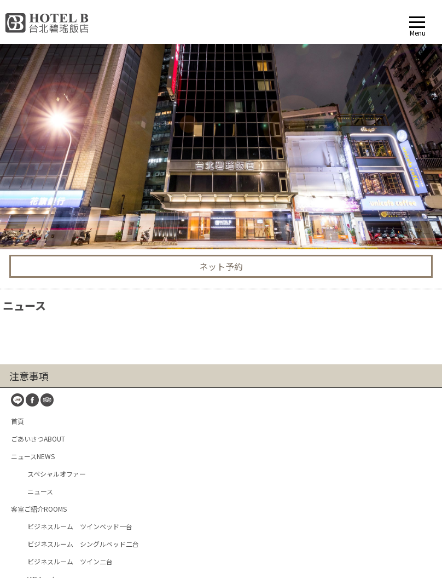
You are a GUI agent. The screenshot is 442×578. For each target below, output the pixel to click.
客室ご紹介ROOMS (39, 259)
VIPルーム (42, 329)
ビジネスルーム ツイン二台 (70, 312)
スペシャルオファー (56, 224)
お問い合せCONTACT (42, 399)
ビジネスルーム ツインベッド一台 (79, 277)
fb (32, 150)
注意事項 (29, 126)
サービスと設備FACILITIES (49, 347)
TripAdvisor (47, 150)
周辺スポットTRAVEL (42, 382)
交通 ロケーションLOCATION (53, 364)
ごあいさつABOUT (38, 189)
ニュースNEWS (33, 206)
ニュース (40, 242)
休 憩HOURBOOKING (42, 434)
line (17, 150)
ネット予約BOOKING (42, 417)
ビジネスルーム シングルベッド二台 (83, 294)
